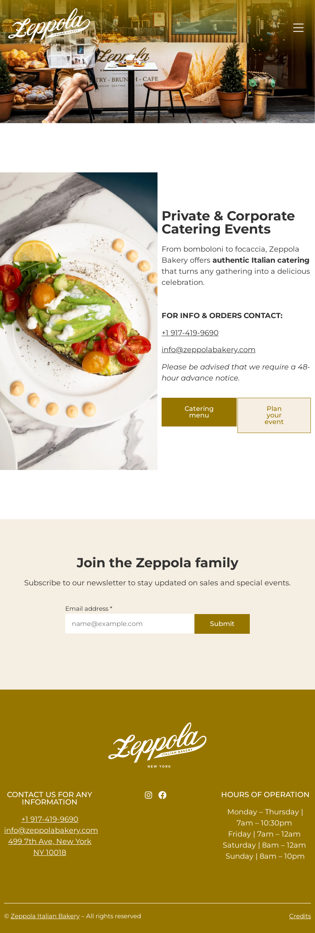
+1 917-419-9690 (190, 332)
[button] (298, 28)
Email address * (88, 608)
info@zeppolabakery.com (209, 349)
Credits (300, 916)
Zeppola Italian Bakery (45, 916)
